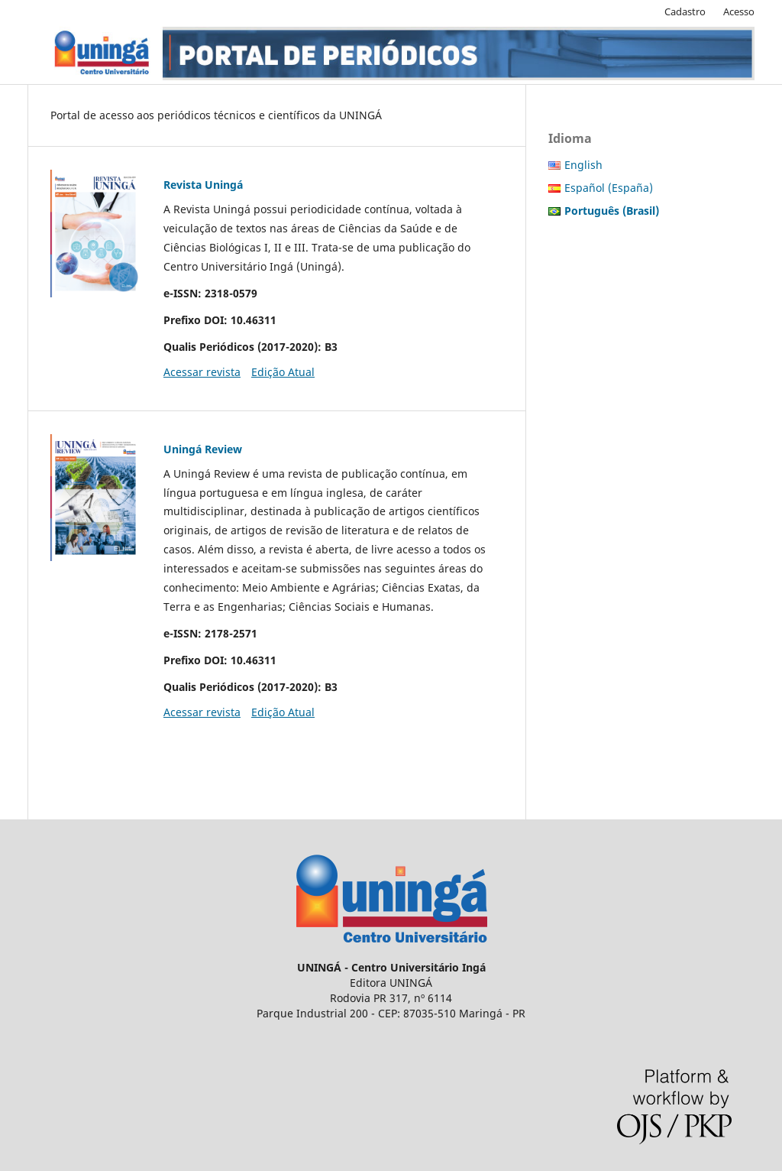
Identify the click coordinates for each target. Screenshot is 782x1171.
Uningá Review (202, 449)
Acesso (739, 11)
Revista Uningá (203, 184)
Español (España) (608, 187)
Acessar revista (202, 372)
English (583, 164)
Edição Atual (283, 372)
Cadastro (685, 11)
